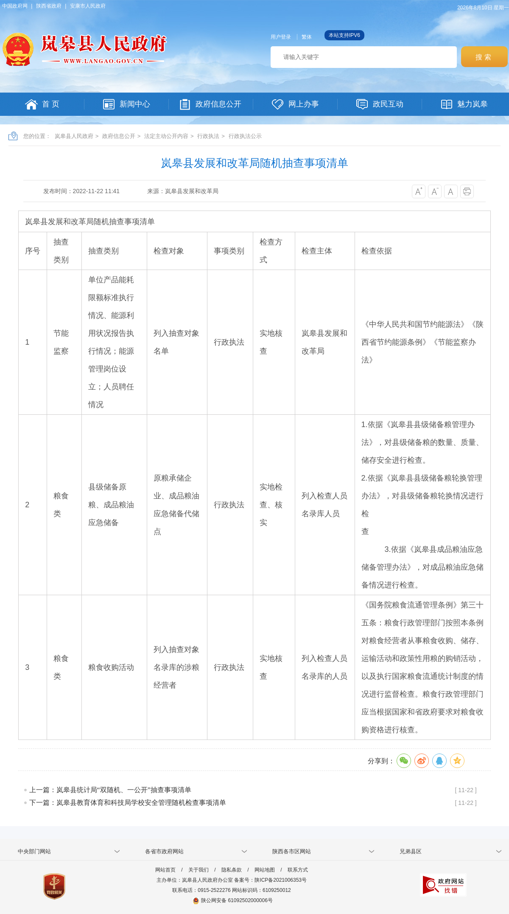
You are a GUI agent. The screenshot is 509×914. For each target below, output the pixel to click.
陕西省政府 (49, 6)
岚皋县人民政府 (74, 136)
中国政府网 (15, 6)
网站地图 (265, 870)
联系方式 (298, 870)
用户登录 (281, 37)
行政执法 (208, 136)
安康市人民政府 (88, 6)
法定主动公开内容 (166, 136)
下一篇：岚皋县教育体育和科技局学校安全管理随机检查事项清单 (127, 802)
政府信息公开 (118, 136)
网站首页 (165, 870)
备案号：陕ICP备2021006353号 (270, 880)
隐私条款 (231, 870)
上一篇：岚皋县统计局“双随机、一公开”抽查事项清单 (110, 789)
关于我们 (198, 870)
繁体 (307, 37)
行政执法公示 (245, 136)
